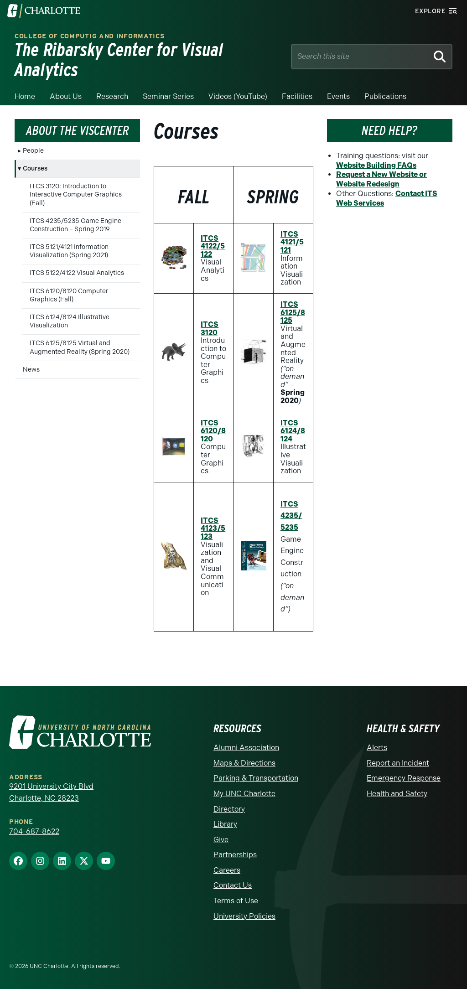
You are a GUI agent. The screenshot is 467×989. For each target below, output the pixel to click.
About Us (66, 96)
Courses (35, 168)
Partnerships (235, 854)
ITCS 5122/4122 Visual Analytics (77, 273)
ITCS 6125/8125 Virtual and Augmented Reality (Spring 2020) (80, 347)
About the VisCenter (77, 130)
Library (225, 824)
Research (112, 96)
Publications (385, 96)
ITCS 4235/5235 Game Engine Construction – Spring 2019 (75, 225)
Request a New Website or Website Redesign (381, 179)
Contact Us (232, 885)
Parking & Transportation (255, 778)
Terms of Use (235, 900)
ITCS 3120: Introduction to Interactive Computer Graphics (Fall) (76, 194)
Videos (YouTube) (237, 96)
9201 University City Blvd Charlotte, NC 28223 (51, 792)
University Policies (244, 916)
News (31, 369)
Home (25, 96)
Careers (226, 870)
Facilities (297, 96)
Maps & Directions (244, 763)
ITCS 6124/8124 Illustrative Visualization (69, 321)
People (33, 151)
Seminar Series (168, 96)
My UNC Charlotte (244, 793)
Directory (229, 809)
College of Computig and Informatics (90, 36)
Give (220, 839)
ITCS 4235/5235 (291, 516)
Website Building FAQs (376, 165)
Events (338, 96)
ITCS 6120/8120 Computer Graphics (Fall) (69, 295)
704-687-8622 (34, 831)
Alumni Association (246, 747)
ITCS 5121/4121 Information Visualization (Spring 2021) (69, 251)
